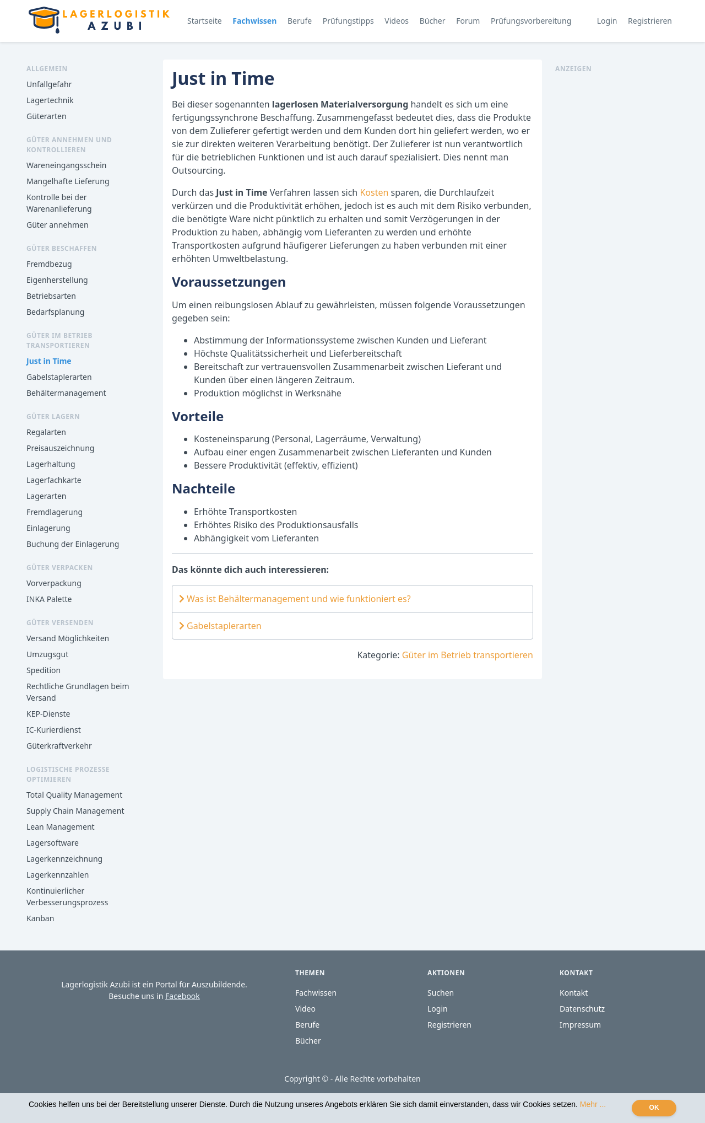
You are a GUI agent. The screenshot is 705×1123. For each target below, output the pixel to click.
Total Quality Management (74, 794)
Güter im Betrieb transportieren (467, 655)
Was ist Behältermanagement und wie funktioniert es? (295, 599)
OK (654, 1107)
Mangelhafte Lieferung (68, 181)
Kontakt (574, 992)
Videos (396, 20)
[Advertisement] (617, 239)
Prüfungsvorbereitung (531, 20)
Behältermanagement (66, 393)
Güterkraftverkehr (59, 745)
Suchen (440, 992)
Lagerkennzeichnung (64, 858)
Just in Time (49, 361)
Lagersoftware (52, 842)
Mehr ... (593, 1104)
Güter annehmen (57, 224)
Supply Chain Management (75, 810)
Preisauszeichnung (60, 448)
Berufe (300, 20)
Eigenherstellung (57, 280)
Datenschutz (582, 1008)
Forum (468, 20)
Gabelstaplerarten (59, 377)
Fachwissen (254, 20)
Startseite (204, 20)
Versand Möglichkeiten (67, 638)
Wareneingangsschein (66, 165)
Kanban (40, 918)
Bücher (433, 20)
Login (607, 20)
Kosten (374, 192)
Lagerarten (46, 496)
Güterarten (46, 116)
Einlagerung (48, 528)
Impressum (580, 1024)
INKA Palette (49, 599)
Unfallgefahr (49, 84)
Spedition (43, 670)
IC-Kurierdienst (53, 729)
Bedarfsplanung (55, 312)
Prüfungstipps (348, 20)
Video (305, 1008)
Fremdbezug (49, 264)
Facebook (182, 996)
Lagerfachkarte (54, 480)
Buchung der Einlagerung (72, 544)
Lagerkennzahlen (57, 874)
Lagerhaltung (50, 464)
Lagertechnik (50, 100)
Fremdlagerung (54, 512)
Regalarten (46, 432)
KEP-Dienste (48, 713)
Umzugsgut (47, 654)
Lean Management (60, 826)
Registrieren (650, 20)
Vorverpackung (54, 583)
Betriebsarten (51, 296)
